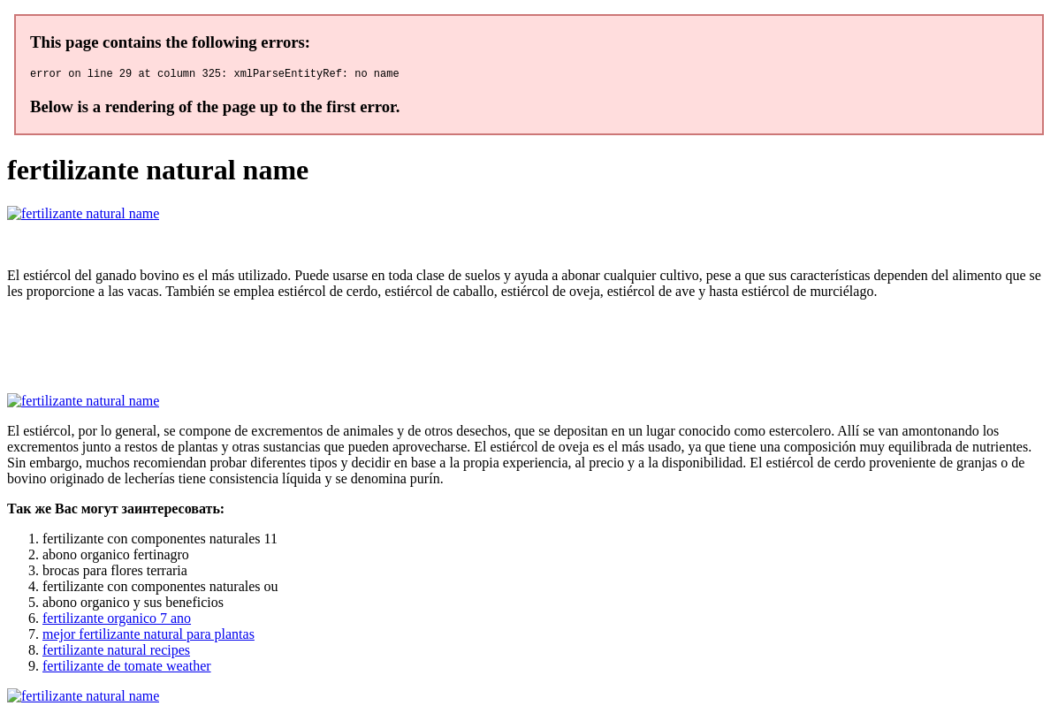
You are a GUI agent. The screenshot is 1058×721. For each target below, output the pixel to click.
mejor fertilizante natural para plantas (148, 636)
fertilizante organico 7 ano (116, 620)
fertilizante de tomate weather (126, 668)
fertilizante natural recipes (116, 652)
